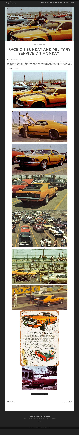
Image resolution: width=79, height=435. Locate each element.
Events (57, 2)
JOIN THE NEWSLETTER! (39, 394)
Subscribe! (72, 2)
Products (52, 2)
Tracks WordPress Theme (35, 427)
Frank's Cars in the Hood (39, 416)
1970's (43, 44)
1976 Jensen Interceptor (12, 402)
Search (46, 2)
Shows (61, 2)
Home (42, 2)
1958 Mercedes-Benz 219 (67, 402)
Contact (66, 2)
